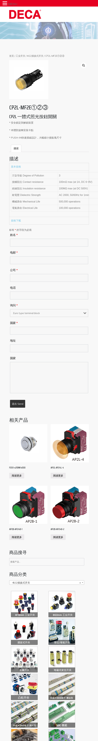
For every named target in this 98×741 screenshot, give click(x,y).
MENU (12, 4)
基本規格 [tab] (16, 166)
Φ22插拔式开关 (35, 55)
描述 (16, 148)
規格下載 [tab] (16, 220)
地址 (13, 340)
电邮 (14, 252)
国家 (14, 323)
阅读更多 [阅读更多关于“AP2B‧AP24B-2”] (58, 537)
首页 (11, 55)
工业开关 (20, 55)
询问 (14, 305)
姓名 (14, 235)
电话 (13, 287)
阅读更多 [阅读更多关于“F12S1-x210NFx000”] (17, 475)
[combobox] (46, 582)
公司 (14, 270)
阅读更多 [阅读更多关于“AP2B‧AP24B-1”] (17, 537)
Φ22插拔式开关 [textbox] (46, 582)
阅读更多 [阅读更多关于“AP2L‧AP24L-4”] (58, 475)
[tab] (16, 148)
